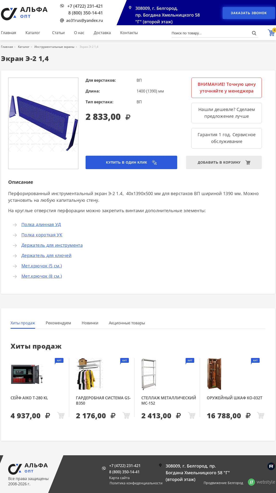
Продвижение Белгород (223, 483)
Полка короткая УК (41, 235)
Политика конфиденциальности (136, 483)
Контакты (129, 32)
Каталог (32, 32)
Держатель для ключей (46, 255)
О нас (79, 32)
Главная (8, 32)
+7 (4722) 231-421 (85, 6)
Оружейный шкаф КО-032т (234, 398)
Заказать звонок (249, 13)
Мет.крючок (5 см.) (41, 266)
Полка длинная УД (41, 224)
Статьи (58, 32)
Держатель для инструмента (52, 245)
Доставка (102, 32)
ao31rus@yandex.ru (84, 20)
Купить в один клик (126, 162)
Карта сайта (119, 477)
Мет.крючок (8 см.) (41, 276)
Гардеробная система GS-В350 (103, 400)
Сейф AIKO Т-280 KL (29, 398)
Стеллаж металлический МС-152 (168, 400)
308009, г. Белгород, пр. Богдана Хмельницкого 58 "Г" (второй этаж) (167, 15)
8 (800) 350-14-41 (85, 13)
